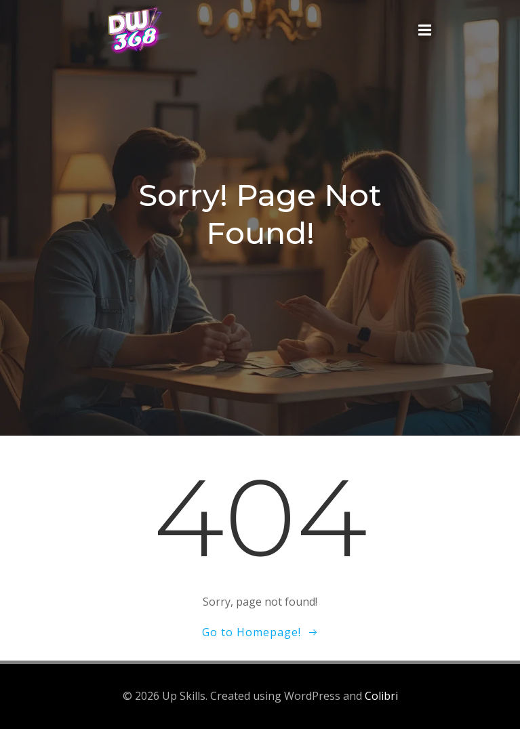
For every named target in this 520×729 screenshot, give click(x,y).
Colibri (381, 695)
